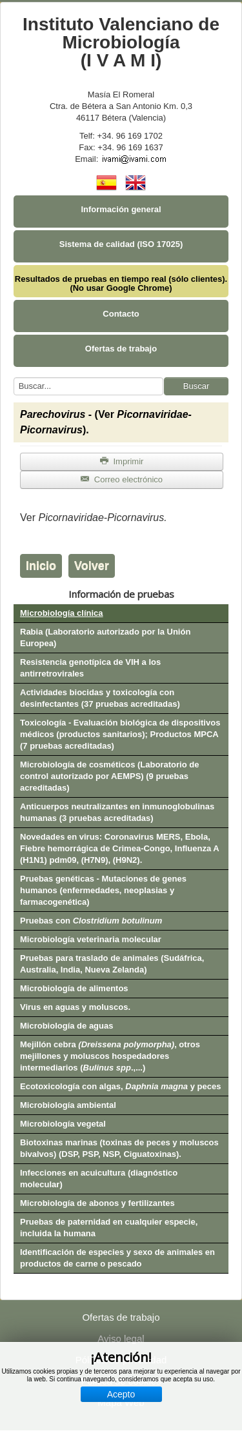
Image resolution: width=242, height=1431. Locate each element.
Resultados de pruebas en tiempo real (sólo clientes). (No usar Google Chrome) (121, 283)
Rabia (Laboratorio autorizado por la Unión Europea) (105, 637)
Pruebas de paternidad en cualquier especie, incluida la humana (108, 1227)
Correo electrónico (122, 479)
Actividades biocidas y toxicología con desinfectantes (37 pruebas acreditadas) (100, 698)
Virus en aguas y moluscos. (75, 1007)
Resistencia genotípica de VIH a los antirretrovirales (90, 667)
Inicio (41, 565)
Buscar (196, 386)
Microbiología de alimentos (74, 988)
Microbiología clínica (61, 613)
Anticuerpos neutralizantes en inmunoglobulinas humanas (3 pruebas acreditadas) (117, 812)
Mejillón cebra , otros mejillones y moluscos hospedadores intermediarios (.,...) (110, 1056)
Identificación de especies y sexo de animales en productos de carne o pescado (117, 1257)
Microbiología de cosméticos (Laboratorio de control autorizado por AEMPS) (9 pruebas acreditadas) (109, 776)
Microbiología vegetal (63, 1124)
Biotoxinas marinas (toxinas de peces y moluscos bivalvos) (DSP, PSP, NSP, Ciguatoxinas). (119, 1148)
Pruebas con (91, 920)
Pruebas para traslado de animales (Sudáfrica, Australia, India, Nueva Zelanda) (112, 963)
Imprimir (122, 461)
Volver (91, 565)
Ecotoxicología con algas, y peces (120, 1086)
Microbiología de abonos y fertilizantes (97, 1203)
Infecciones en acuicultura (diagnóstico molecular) (98, 1178)
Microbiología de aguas (66, 1026)
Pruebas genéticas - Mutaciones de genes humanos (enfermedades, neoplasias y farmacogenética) (103, 890)
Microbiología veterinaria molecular (90, 939)
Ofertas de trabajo (121, 348)
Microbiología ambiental (68, 1105)
